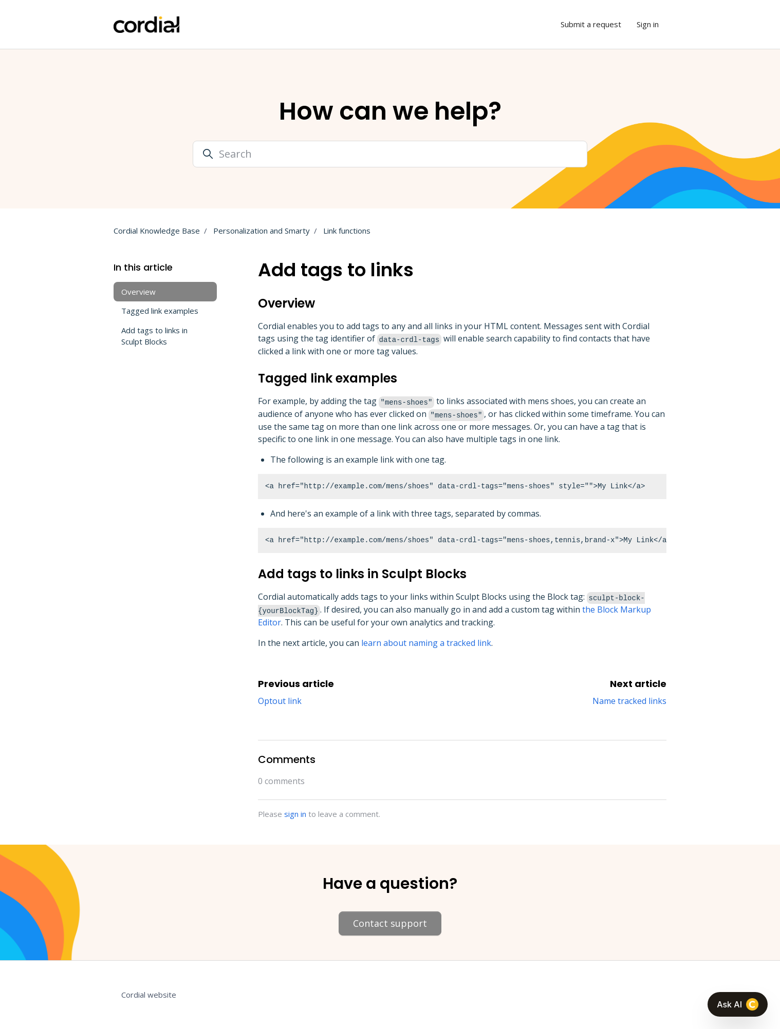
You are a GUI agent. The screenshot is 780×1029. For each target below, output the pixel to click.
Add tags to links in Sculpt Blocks (154, 336)
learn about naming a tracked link (426, 643)
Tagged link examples (159, 311)
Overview (138, 292)
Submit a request (591, 24)
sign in (295, 814)
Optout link (280, 701)
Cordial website (148, 994)
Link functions (346, 230)
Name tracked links (629, 701)
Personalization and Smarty (261, 230)
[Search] (390, 154)
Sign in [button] (648, 24)
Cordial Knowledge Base (157, 230)
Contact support (390, 923)
